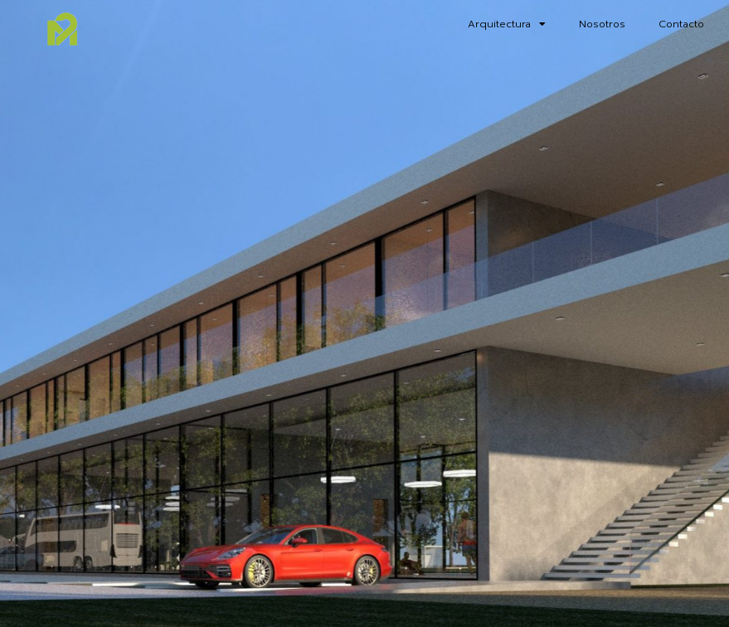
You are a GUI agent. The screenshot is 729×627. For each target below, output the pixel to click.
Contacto (681, 24)
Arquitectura (507, 24)
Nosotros (602, 24)
